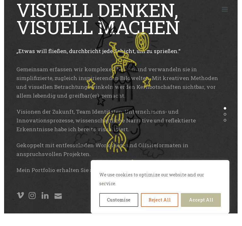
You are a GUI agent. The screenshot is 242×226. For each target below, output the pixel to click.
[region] (160, 186)
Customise (118, 200)
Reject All (159, 200)
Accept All (201, 200)
